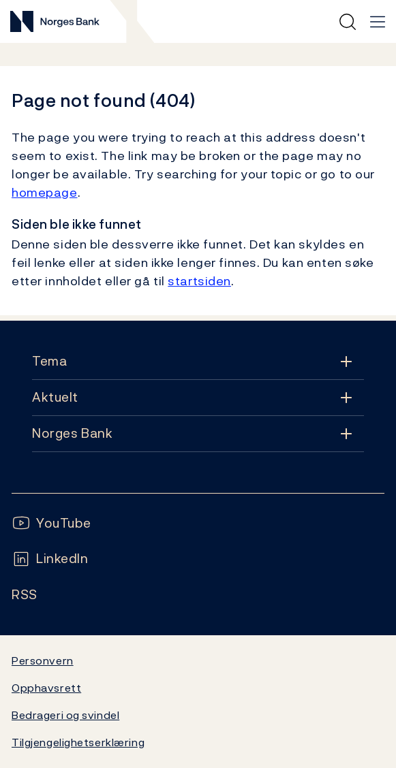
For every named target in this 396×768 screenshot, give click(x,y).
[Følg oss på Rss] (24, 595)
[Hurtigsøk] (348, 22)
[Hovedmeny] (378, 22)
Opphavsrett (46, 687)
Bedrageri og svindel (65, 715)
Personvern (43, 660)
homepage (45, 192)
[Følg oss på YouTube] (51, 523)
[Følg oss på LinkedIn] (50, 559)
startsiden (199, 281)
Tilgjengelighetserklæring (78, 742)
